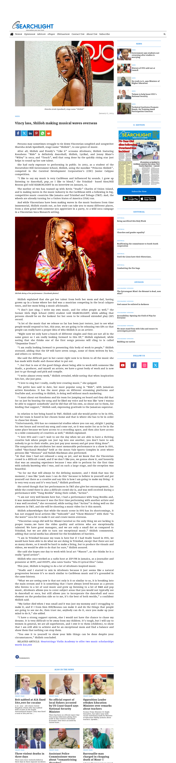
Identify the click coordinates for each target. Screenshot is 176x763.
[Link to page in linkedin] (30, 133)
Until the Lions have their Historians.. (134, 257)
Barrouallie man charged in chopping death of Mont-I (96, 756)
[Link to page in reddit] (48, 133)
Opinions (29, 34)
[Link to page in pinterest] (36, 133)
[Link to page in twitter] (24, 133)
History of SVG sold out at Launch (143, 69)
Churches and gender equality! (131, 233)
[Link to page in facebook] (18, 133)
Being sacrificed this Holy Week (131, 221)
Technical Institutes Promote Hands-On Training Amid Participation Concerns (145, 109)
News (18, 34)
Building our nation (126, 342)
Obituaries (62, 34)
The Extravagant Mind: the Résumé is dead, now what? (139, 292)
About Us (91, 34)
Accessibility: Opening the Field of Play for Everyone (136, 317)
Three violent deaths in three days (29, 755)
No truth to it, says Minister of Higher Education (146, 82)
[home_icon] (11, 34)
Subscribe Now (139, 191)
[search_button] (165, 34)
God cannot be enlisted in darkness (133, 304)
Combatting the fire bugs (128, 268)
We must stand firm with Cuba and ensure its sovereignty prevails (137, 330)
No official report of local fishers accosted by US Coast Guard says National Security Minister (63, 705)
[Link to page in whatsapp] (42, 133)
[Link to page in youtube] (122, 365)
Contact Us (77, 34)
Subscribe (104, 34)
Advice (40, 34)
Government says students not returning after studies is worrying (145, 55)
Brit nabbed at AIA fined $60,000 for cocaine (30, 701)
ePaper (51, 34)
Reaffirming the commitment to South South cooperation (137, 245)
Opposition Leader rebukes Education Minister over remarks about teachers (97, 704)
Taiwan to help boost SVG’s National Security (144, 95)
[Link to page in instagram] (144, 365)
